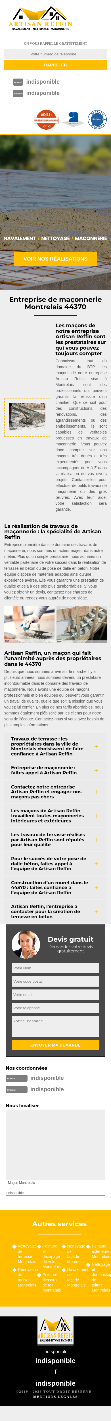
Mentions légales (55, 1397)
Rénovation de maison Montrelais (25, 1277)
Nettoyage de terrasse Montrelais (25, 1254)
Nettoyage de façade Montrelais (74, 1254)
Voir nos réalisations (56, 259)
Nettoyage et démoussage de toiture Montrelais (99, 1277)
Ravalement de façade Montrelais (74, 1277)
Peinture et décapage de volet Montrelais (50, 1256)
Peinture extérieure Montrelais (99, 1251)
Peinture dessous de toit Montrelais (50, 1282)
